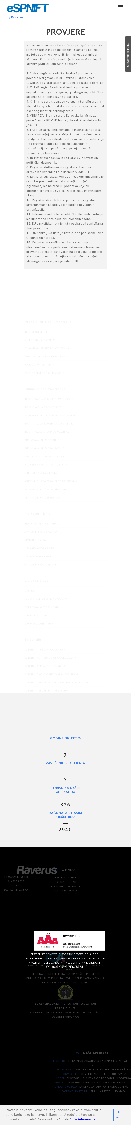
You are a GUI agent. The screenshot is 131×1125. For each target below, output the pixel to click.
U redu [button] (119, 1115)
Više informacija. (83, 1119)
